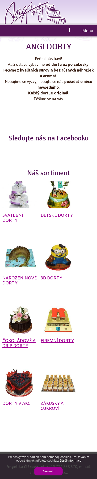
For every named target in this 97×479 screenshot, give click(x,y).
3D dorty (51, 277)
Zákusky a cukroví (52, 406)
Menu (87, 30)
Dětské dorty (57, 215)
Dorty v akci (17, 403)
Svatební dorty (12, 217)
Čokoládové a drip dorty (19, 343)
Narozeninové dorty (19, 280)
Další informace (70, 460)
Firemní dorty (57, 340)
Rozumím (48, 471)
